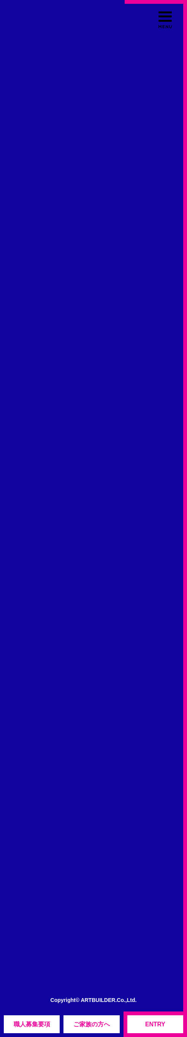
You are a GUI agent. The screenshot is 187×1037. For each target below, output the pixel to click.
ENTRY (155, 1024)
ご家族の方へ (91, 1024)
